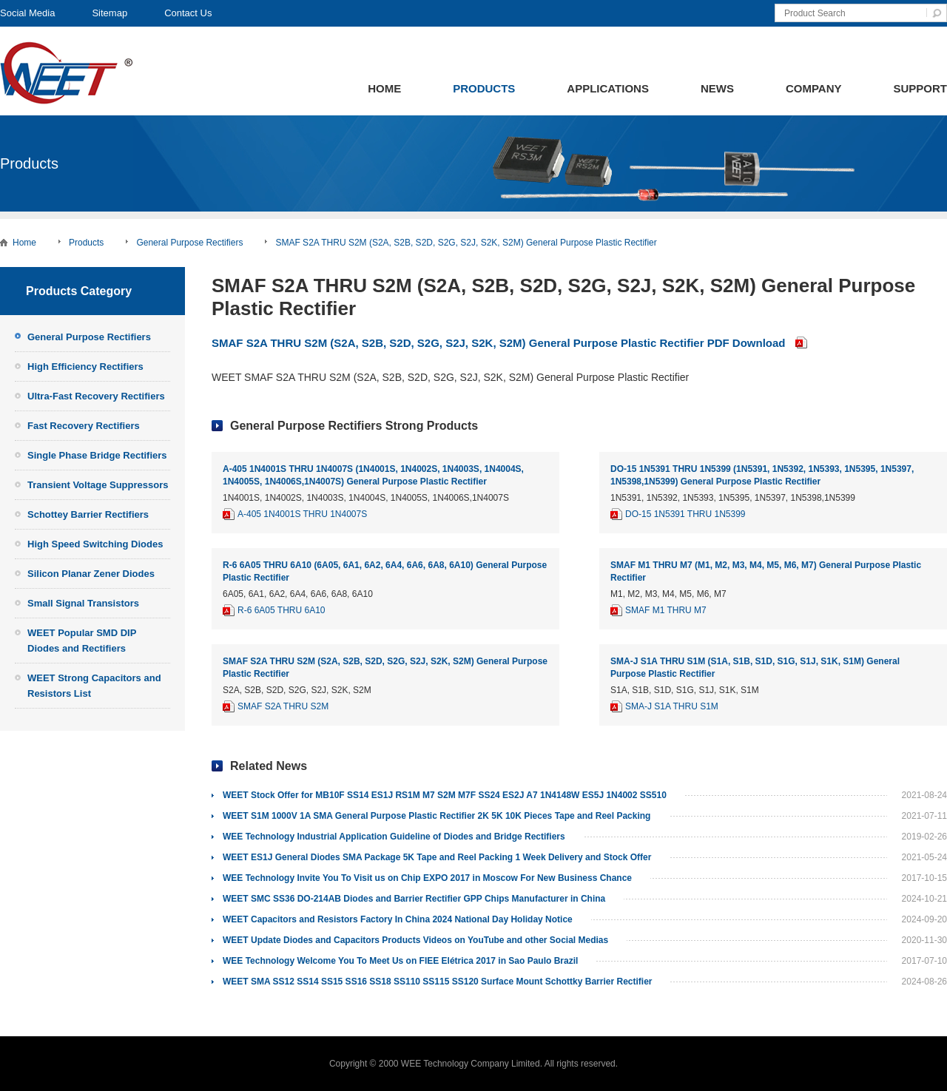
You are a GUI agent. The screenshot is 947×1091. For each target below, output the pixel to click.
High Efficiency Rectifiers (85, 366)
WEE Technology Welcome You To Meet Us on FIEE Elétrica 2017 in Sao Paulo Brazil (400, 961)
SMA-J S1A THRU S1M (671, 706)
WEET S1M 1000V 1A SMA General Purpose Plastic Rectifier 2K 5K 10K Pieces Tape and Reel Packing (436, 816)
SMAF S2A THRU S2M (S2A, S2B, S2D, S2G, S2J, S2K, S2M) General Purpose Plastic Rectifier (465, 242)
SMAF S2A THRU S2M (282, 706)
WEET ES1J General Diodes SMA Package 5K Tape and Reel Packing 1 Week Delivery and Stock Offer (437, 857)
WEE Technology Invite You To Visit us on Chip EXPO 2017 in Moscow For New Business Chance (427, 878)
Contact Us (188, 12)
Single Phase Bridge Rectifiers (97, 455)
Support (920, 88)
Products (484, 88)
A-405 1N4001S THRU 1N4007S (302, 514)
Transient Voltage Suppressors (97, 484)
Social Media (27, 12)
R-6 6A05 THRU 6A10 (281, 610)
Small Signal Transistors (83, 603)
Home (384, 88)
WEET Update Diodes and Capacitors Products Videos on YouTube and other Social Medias (415, 940)
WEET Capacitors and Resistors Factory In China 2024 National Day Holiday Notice (398, 919)
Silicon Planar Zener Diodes (91, 573)
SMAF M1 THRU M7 (666, 610)
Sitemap (109, 12)
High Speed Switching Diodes (95, 544)
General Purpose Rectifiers (189, 242)
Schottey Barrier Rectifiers (88, 514)
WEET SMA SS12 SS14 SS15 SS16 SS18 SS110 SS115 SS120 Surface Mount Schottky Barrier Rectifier (437, 981)
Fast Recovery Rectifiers (83, 425)
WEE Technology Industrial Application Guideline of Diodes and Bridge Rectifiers (394, 836)
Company (814, 88)
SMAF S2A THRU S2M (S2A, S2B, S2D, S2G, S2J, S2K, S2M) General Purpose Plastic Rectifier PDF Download (498, 343)
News (717, 88)
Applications (608, 88)
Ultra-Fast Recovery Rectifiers (96, 396)
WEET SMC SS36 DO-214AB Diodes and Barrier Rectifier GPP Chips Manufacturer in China (414, 899)
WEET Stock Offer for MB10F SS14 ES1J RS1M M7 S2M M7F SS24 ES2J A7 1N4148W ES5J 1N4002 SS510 (445, 795)
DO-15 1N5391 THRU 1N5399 (685, 514)
